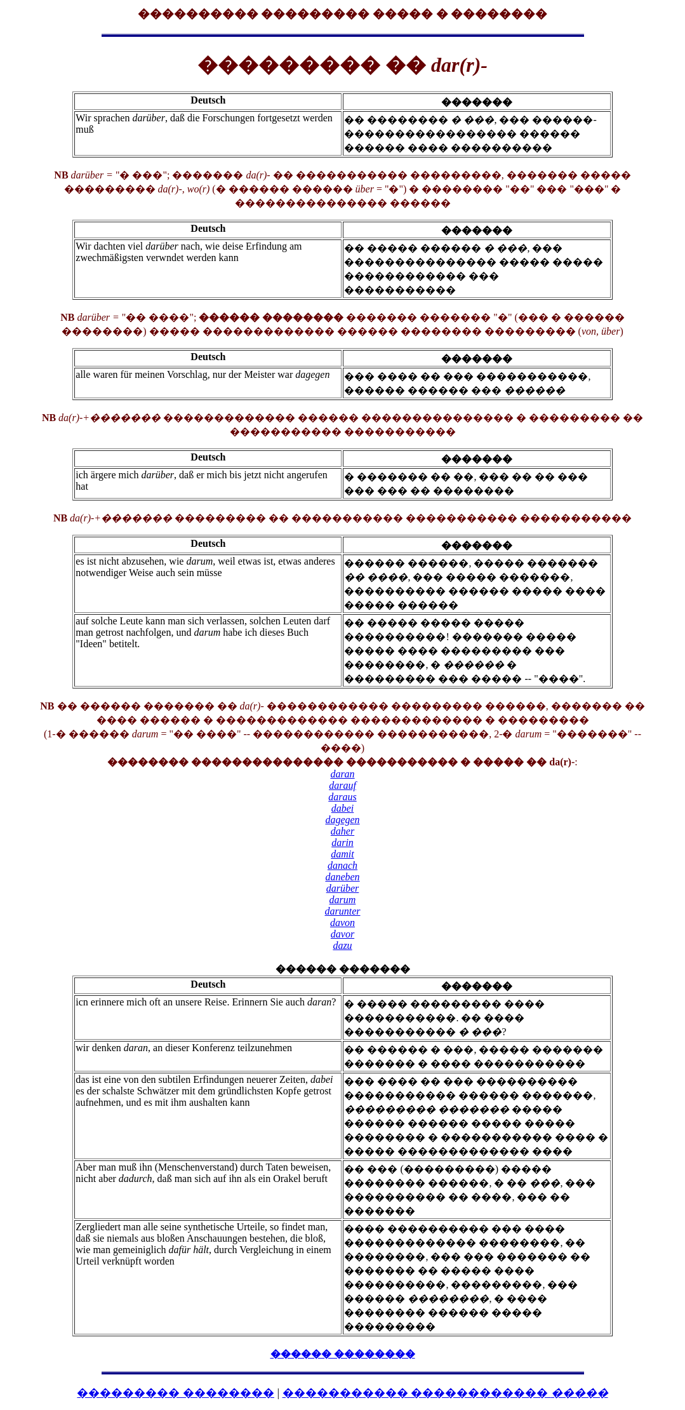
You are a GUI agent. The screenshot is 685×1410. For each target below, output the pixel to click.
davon (342, 922)
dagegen (342, 819)
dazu (342, 945)
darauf (342, 785)
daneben (342, 876)
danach (342, 865)
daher (342, 831)
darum (342, 899)
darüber (342, 888)
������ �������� (342, 1353)
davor (342, 934)
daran (342, 774)
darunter (343, 911)
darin (342, 842)
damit (342, 854)
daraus (342, 796)
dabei (342, 808)
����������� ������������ (445, 1392)
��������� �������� (175, 1392)
